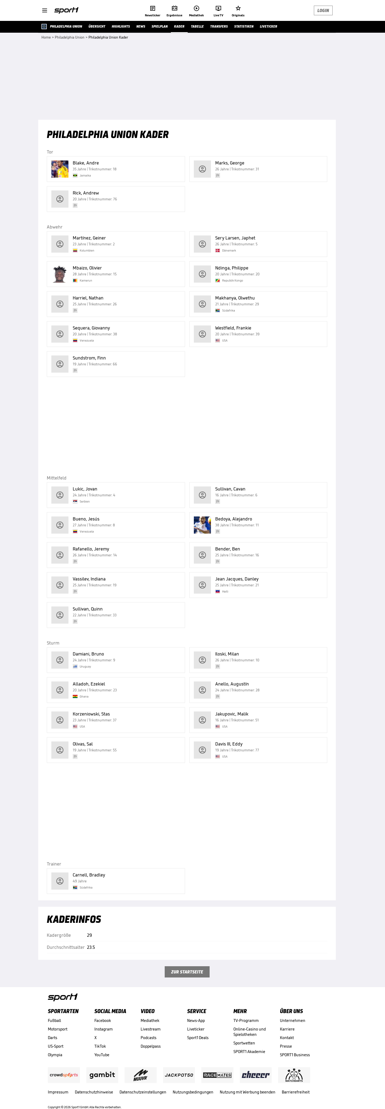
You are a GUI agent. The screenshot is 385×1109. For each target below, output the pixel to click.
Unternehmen (292, 1020)
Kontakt (287, 1037)
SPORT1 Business (295, 1054)
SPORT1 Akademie (249, 1051)
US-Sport (55, 1046)
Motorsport (57, 1029)
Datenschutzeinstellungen (143, 1092)
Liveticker (196, 1029)
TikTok (100, 1046)
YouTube (101, 1054)
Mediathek (150, 1020)
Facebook (102, 1020)
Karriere (287, 1029)
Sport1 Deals (198, 1037)
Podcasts (148, 1037)
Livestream (151, 1029)
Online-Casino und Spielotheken (249, 1031)
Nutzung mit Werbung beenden (247, 1092)
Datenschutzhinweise (94, 1092)
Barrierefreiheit (296, 1092)
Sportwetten (244, 1043)
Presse (286, 1046)
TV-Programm (246, 1020)
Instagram (103, 1029)
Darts (52, 1037)
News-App (196, 1020)
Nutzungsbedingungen (193, 1092)
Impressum (58, 1092)
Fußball (54, 1020)
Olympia (55, 1054)
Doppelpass (151, 1046)
